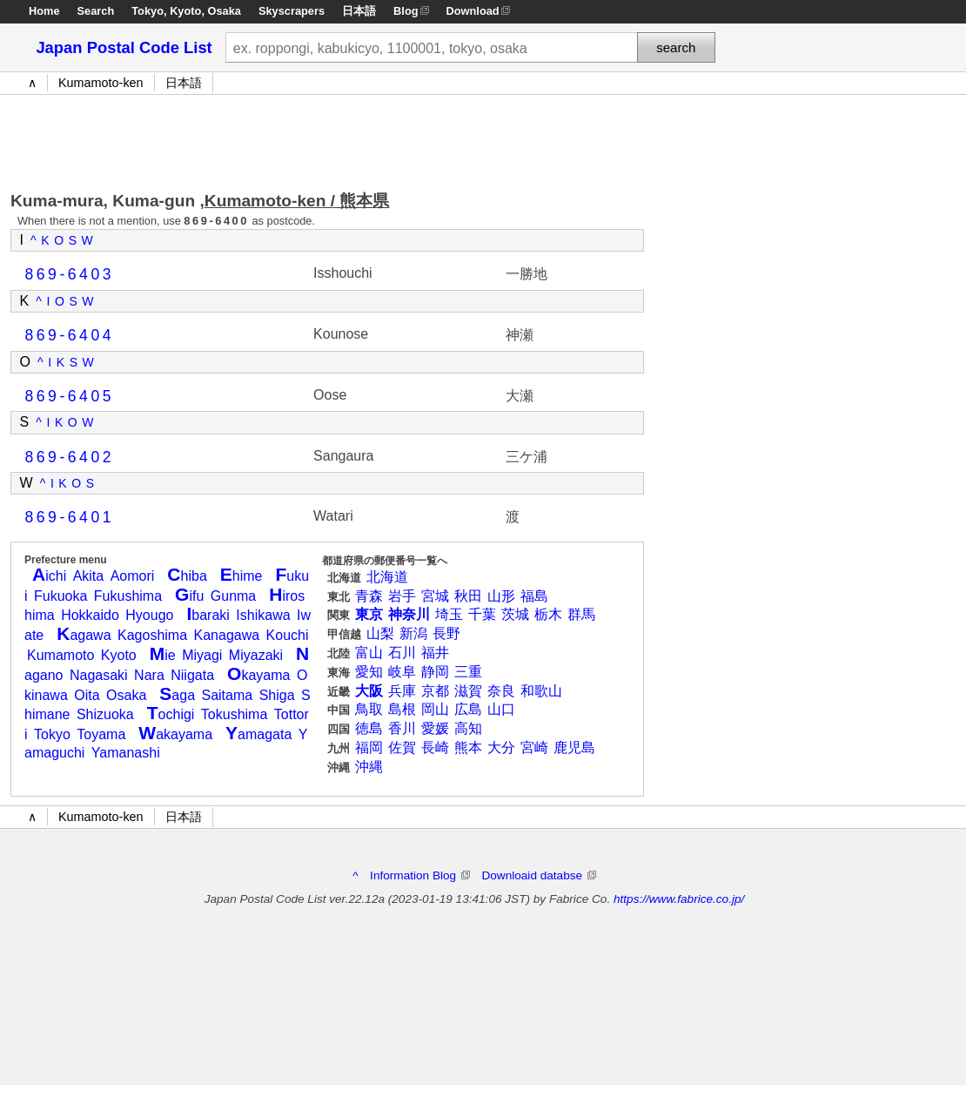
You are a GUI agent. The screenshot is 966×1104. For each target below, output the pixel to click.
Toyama (101, 734)
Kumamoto (60, 655)
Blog (405, 10)
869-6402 (70, 457)
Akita (88, 576)
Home (44, 10)
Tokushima (234, 714)
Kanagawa (227, 635)
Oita (86, 695)
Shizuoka (105, 714)
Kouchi (287, 635)
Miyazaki (256, 655)
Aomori (133, 576)
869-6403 (70, 274)
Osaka (224, 10)
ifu (189, 596)
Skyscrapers (291, 10)
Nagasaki (99, 675)
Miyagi (202, 655)
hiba (186, 576)
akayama (175, 734)
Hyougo (149, 615)
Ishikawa (263, 615)
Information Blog (420, 875)
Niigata (192, 675)
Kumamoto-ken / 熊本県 (297, 201)
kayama (258, 675)
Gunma (233, 596)
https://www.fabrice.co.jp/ (679, 898)
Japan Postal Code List (123, 47)
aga (177, 695)
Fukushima (128, 596)
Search (96, 10)
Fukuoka (60, 596)
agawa (84, 635)
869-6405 (70, 396)
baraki (207, 615)
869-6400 (216, 220)
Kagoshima (152, 635)
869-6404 (70, 335)
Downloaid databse (538, 875)
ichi (49, 576)
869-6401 (70, 517)
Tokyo (147, 10)
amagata (258, 734)
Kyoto (185, 10)
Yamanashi (125, 752)
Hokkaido (90, 615)
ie (163, 655)
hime (241, 576)
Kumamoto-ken (101, 83)
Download (473, 10)
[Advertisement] (327, 138)
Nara (149, 675)
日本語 (359, 10)
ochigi (171, 714)
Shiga (277, 695)
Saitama (226, 695)
